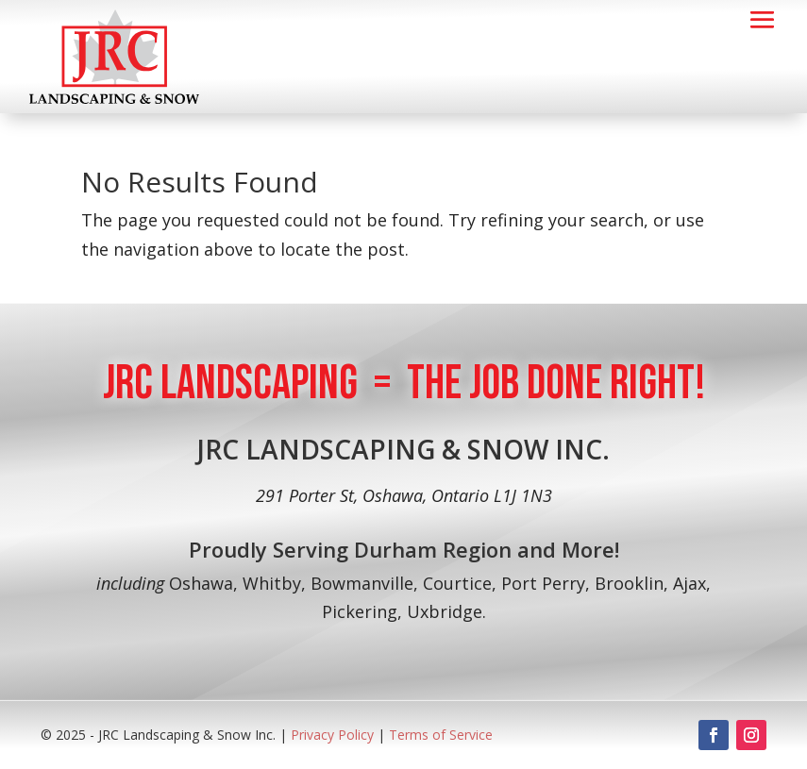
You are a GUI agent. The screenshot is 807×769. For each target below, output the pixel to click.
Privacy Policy (334, 735)
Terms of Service (441, 735)
